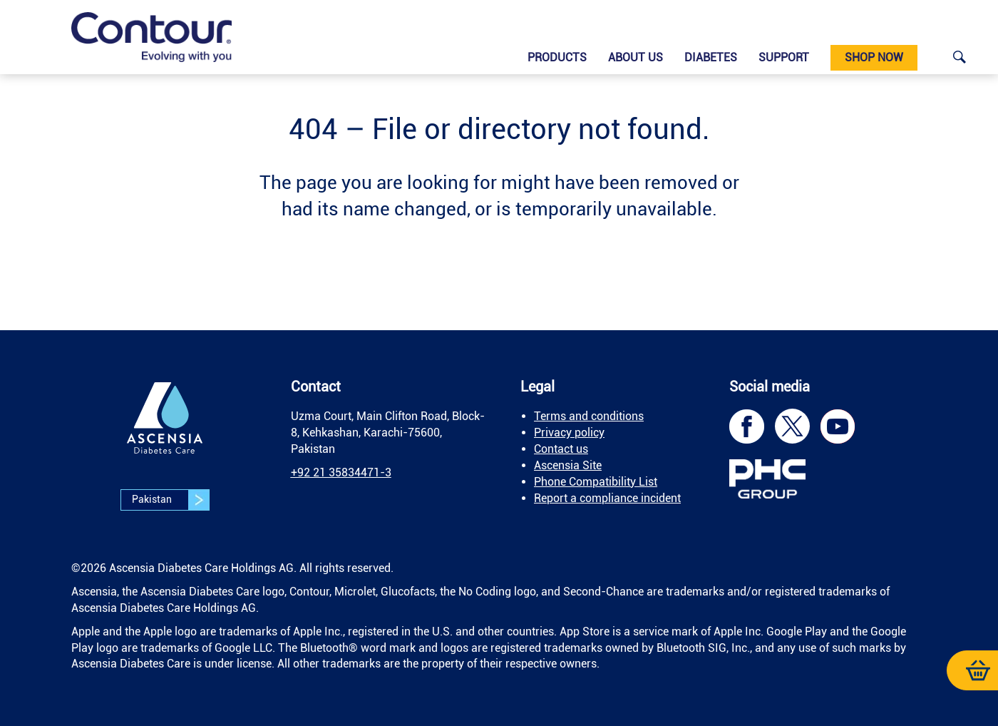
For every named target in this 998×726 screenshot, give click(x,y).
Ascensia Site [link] (568, 465)
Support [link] (783, 57)
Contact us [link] (561, 449)
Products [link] (557, 57)
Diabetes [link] (710, 57)
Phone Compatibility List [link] (595, 482)
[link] (151, 37)
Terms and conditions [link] (589, 416)
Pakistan (170, 500)
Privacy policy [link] (569, 432)
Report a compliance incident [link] (607, 498)
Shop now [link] (874, 57)
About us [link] (635, 57)
